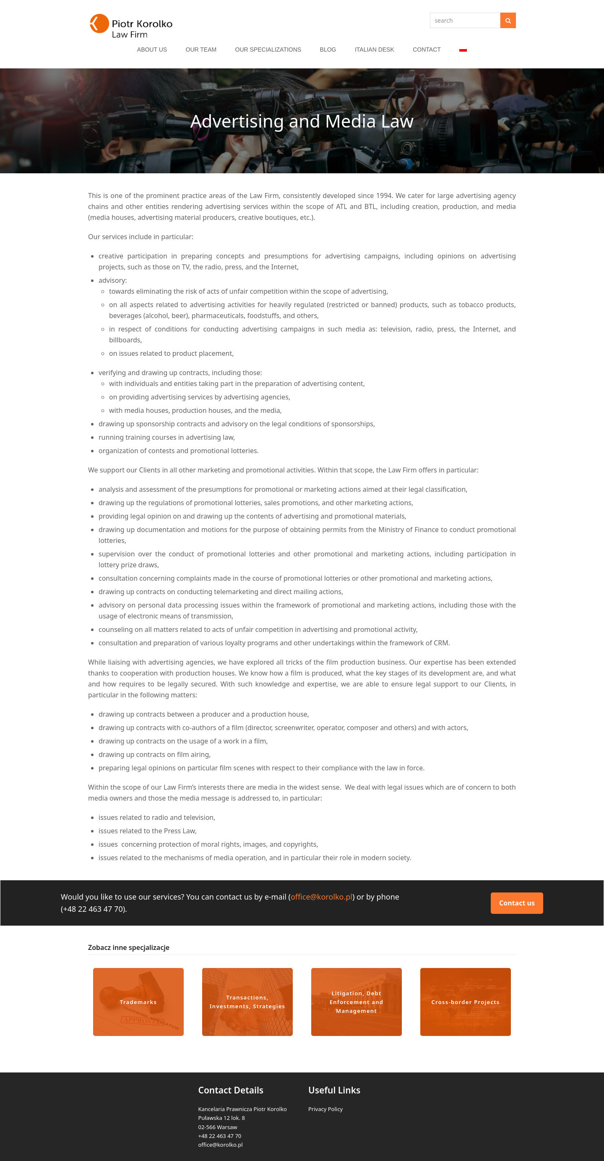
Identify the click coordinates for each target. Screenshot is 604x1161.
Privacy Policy (325, 1109)
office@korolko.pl (321, 897)
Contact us (517, 903)
